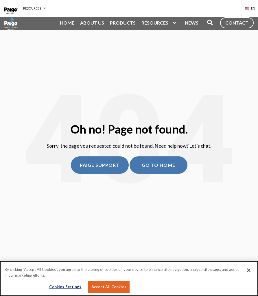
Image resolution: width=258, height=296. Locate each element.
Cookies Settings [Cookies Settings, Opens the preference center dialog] (65, 286)
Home (67, 22)
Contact (236, 22)
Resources (34, 8)
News (191, 22)
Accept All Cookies (108, 286)
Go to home (158, 165)
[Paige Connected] (11, 8)
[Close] (248, 270)
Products (123, 22)
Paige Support (99, 165)
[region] (129, 278)
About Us (92, 22)
